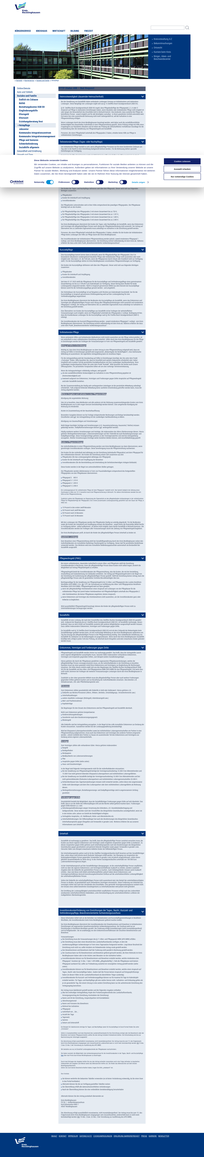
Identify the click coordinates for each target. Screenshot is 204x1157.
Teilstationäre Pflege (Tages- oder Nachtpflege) (81, 141)
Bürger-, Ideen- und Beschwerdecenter (162, 57)
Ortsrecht (158, 47)
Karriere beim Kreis (162, 52)
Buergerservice (29, 80)
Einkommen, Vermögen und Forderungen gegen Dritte (84, 647)
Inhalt (54, 1136)
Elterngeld (24, 114)
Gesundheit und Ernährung (29, 151)
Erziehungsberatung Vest (31, 121)
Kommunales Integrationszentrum (35, 132)
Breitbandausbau (25, 169)
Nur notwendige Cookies (182, 22)
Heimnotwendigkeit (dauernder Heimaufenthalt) (82, 96)
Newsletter (163, 1136)
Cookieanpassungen (102, 1136)
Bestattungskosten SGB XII (32, 107)
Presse (144, 1136)
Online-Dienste (23, 88)
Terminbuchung (24, 173)
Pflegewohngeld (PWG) (70, 558)
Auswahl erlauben (182, 14)
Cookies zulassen (182, 6)
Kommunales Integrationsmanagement (37, 136)
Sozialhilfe (64, 615)
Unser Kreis (22, 165)
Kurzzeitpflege (66, 249)
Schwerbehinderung (28, 143)
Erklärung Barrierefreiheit (126, 1136)
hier (62, 1055)
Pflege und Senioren (28, 140)
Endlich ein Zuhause (28, 99)
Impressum (73, 1136)
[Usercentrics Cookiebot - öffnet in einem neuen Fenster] (16, 27)
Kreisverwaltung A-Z (163, 39)
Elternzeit (23, 118)
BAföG (22, 103)
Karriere (153, 1136)
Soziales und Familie (42, 80)
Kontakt (62, 1136)
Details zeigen (138, 27)
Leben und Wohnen (26, 158)
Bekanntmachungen (163, 43)
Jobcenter (24, 129)
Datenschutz (85, 1136)
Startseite (19, 80)
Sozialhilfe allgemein (29, 147)
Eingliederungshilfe (28, 110)
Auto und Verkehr (25, 92)
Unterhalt (64, 833)
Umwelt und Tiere (25, 154)
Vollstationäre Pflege (69, 332)
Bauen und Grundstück (27, 162)
